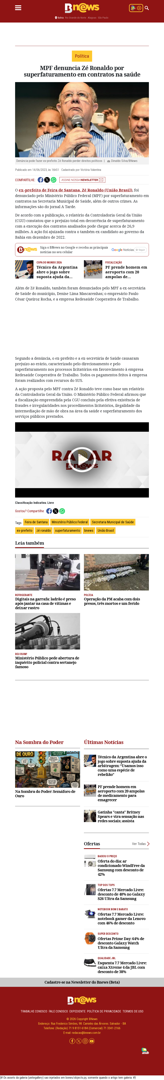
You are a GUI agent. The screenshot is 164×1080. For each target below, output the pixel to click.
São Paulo (103, 17)
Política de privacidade (104, 1011)
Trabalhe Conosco (34, 1011)
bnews (88, 530)
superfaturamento (67, 530)
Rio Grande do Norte (75, 17)
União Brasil (106, 530)
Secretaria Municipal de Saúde (113, 522)
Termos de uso (133, 1011)
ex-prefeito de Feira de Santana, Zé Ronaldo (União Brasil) (75, 190)
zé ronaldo (44, 530)
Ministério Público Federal (70, 522)
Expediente (77, 1011)
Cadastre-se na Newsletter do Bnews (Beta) (82, 982)
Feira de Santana (36, 522)
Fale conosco (58, 1011)
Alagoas (92, 17)
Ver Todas (139, 844)
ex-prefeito (24, 530)
